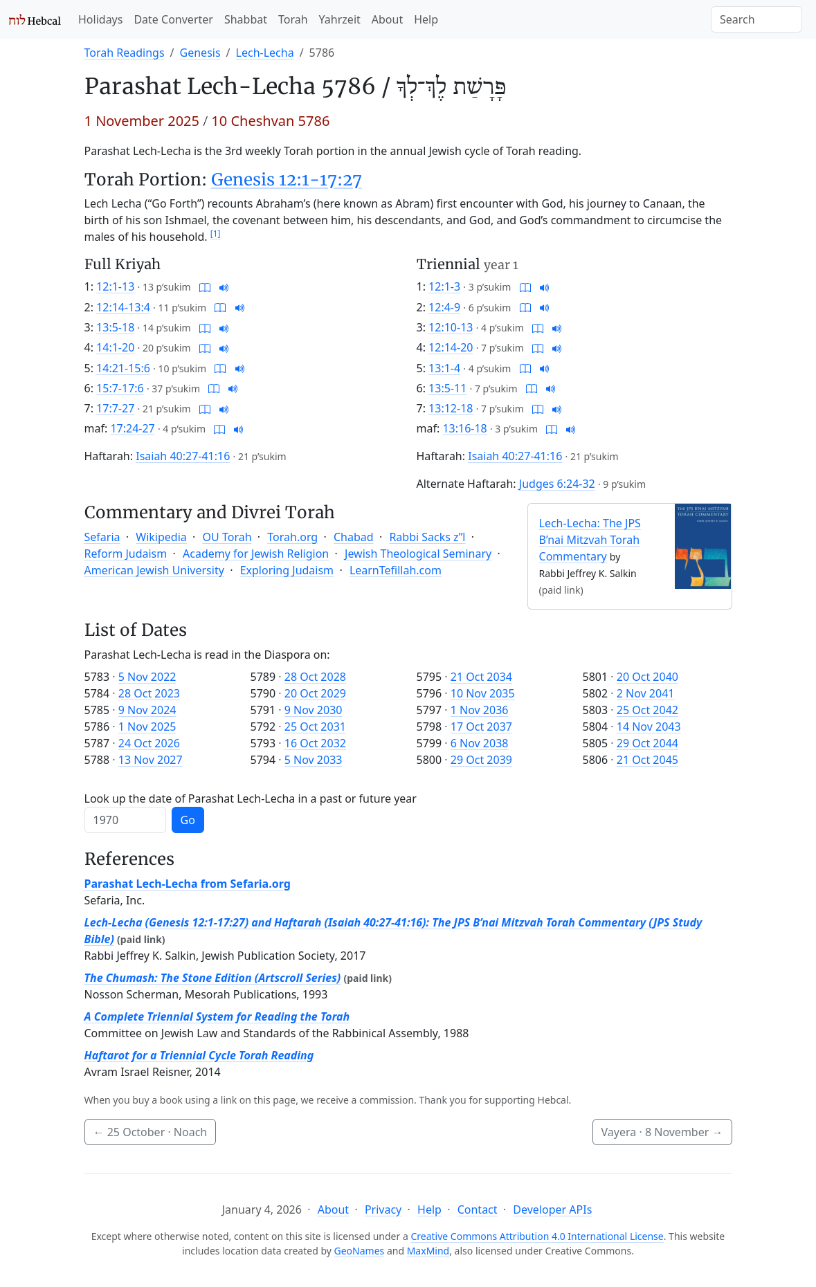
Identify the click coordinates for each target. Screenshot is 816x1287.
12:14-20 (450, 347)
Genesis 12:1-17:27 (286, 179)
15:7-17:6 (120, 388)
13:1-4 (444, 368)
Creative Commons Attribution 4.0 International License (536, 1236)
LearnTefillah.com (396, 570)
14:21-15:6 (123, 368)
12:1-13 (115, 286)
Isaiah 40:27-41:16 (183, 456)
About (387, 19)
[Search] (756, 19)
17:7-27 (115, 408)
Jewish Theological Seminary (418, 553)
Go (188, 820)
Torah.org (292, 537)
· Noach (150, 1132)
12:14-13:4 (123, 307)
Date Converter (173, 19)
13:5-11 (447, 388)
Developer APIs (552, 1209)
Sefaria (102, 537)
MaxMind (428, 1250)
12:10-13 (450, 327)
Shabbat (245, 19)
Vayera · (662, 1132)
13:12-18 (450, 408)
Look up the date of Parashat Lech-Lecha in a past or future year (250, 798)
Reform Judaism (125, 553)
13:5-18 (115, 327)
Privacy (383, 1209)
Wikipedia (161, 537)
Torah (293, 19)
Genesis (200, 52)
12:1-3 (444, 286)
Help (426, 19)
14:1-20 (115, 347)
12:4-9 (444, 307)
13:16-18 (464, 428)
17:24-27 (132, 428)
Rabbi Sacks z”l (427, 537)
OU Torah (227, 537)
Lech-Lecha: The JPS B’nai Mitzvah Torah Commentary (590, 539)
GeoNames (359, 1250)
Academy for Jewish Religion (256, 553)
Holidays (100, 19)
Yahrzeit (340, 19)
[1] (215, 233)
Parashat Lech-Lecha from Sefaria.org (187, 883)
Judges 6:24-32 (557, 483)
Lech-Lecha (265, 52)
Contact (477, 1209)
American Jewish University (154, 570)
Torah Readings (124, 52)
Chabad (354, 537)
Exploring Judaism (287, 570)
